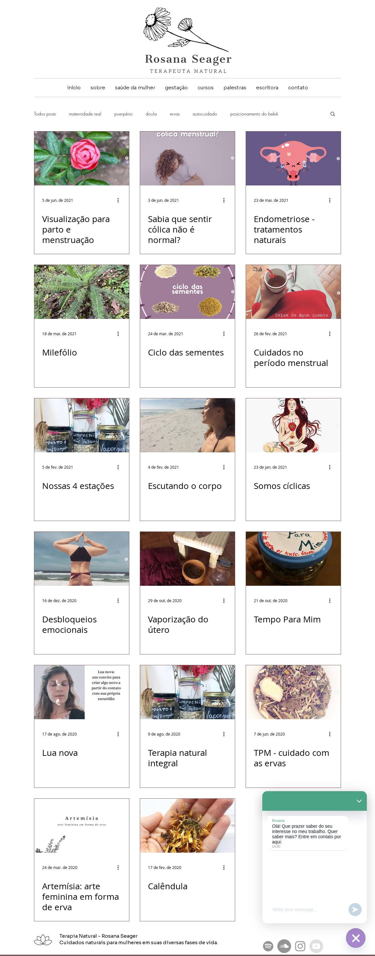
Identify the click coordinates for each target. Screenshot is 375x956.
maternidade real (85, 113)
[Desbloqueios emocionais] (81, 559)
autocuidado (205, 113)
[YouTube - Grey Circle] (316, 946)
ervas (175, 113)
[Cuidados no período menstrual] (293, 292)
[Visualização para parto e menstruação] (81, 158)
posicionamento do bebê (254, 113)
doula (151, 113)
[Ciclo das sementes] (187, 292)
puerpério (123, 113)
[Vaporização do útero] (187, 559)
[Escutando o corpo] (187, 425)
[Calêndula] (187, 826)
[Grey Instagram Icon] (300, 946)
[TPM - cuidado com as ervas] (293, 692)
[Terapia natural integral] (187, 692)
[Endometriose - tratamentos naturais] (293, 158)
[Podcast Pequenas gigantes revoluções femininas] (268, 946)
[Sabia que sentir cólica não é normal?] (187, 158)
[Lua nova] (81, 692)
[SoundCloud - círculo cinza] (284, 946)
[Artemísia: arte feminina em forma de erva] (81, 826)
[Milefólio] (81, 292)
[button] (333, 114)
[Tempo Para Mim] (293, 559)
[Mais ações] (120, 200)
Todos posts (45, 113)
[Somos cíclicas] (293, 425)
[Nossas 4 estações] (81, 425)
